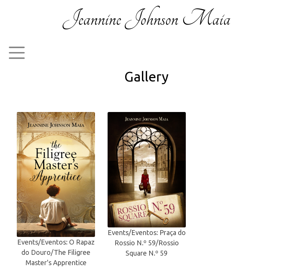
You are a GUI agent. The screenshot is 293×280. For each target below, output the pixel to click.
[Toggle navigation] (16, 53)
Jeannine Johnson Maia (146, 18)
